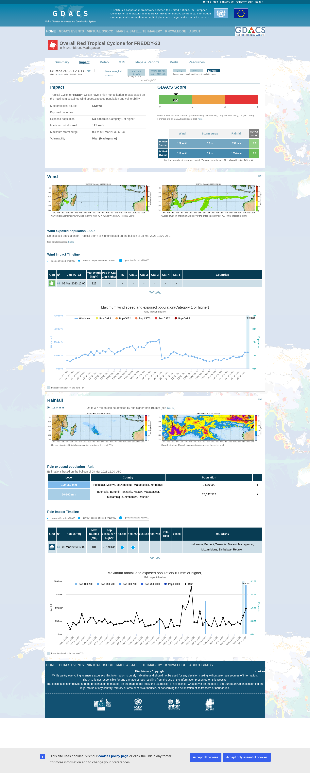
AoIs (91, 231)
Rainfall (237, 133)
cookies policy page (113, 756)
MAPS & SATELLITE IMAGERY (139, 31)
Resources (197, 62)
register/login (244, 1)
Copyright (158, 671)
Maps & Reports (147, 62)
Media (173, 62)
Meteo (104, 62)
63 (58, 283)
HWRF (196, 70)
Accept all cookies (205, 757)
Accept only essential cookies (246, 757)
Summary (62, 62)
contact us (227, 1)
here (200, 119)
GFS (179, 70)
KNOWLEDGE (175, 31)
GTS (122, 62)
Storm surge (210, 133)
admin (259, 1)
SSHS (71, 242)
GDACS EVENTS (71, 31)
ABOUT (194, 31)
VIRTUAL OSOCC (100, 31)
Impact (84, 62)
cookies (260, 671)
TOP (260, 175)
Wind (182, 133)
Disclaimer (142, 671)
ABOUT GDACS (201, 665)
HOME (51, 31)
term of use (210, 1)
